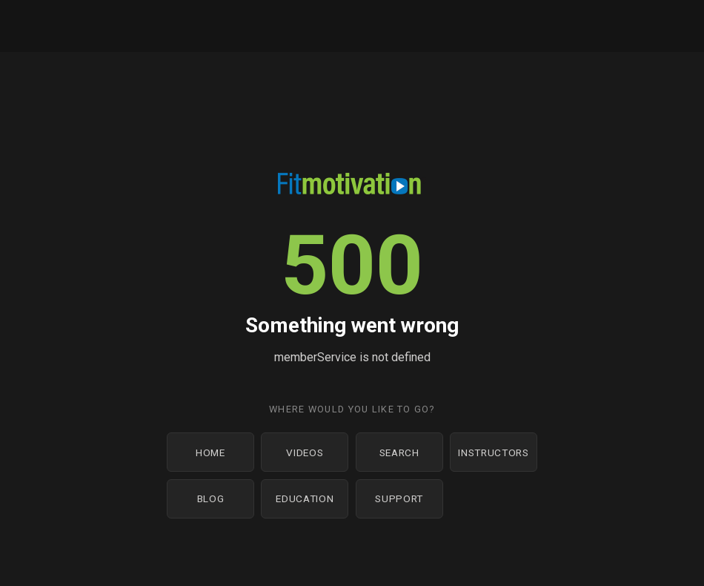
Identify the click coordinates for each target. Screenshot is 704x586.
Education (304, 498)
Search (399, 452)
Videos (304, 452)
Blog (211, 498)
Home (210, 452)
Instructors (493, 452)
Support (399, 498)
